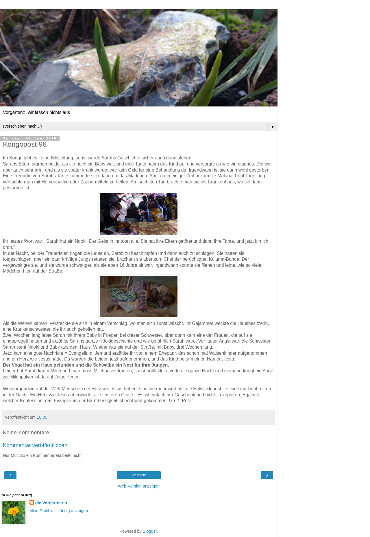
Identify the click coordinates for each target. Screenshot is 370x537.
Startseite (139, 475)
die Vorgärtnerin (51, 503)
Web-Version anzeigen (139, 486)
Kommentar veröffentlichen (35, 445)
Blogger (150, 531)
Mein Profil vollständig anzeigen (58, 510)
